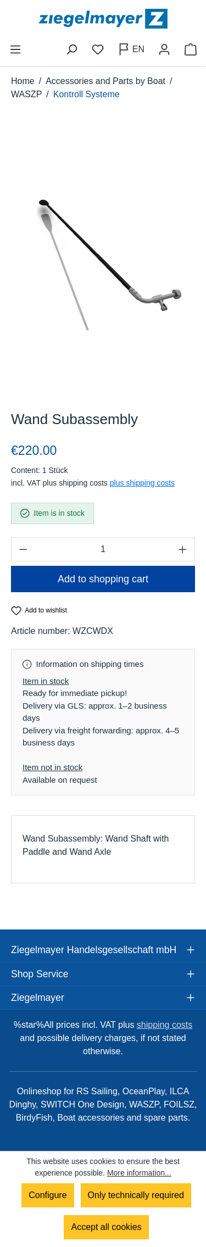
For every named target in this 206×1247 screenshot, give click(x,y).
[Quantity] (103, 549)
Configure (47, 1195)
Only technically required (136, 1195)
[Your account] (164, 49)
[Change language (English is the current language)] (131, 49)
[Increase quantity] (183, 549)
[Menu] (15, 49)
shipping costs (164, 1024)
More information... (139, 1172)
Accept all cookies (106, 1227)
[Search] (71, 49)
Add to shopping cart (103, 579)
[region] (103, 261)
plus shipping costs (142, 482)
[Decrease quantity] (23, 549)
